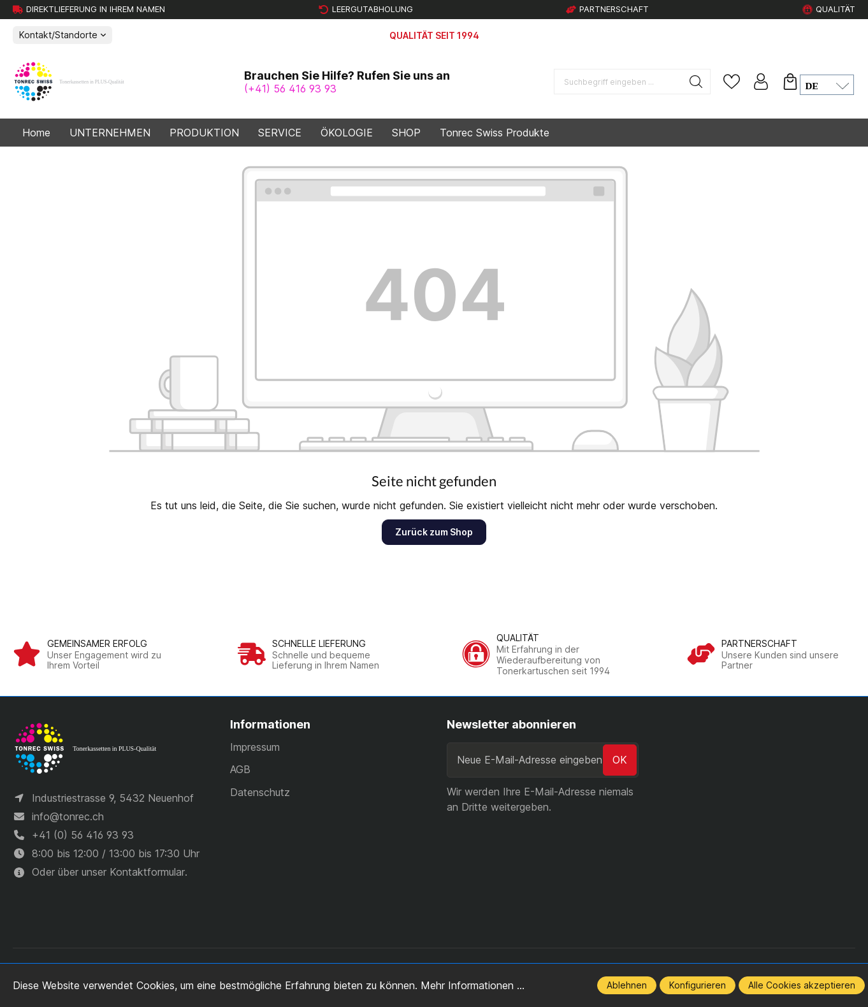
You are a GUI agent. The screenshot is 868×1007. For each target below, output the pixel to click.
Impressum (255, 747)
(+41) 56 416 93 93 (290, 88)
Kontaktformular (147, 873)
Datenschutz (260, 792)
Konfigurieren (697, 985)
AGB (240, 769)
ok (619, 759)
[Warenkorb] (790, 81)
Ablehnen (627, 985)
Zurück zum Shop (434, 531)
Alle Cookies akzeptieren (801, 985)
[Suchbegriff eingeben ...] (618, 81)
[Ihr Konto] (761, 81)
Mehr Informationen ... (472, 985)
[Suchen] (696, 81)
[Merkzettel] (731, 81)
